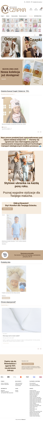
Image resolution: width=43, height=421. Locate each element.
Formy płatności (33, 383)
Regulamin (3, 390)
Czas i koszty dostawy (34, 384)
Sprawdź (3, 79)
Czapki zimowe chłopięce (34, 392)
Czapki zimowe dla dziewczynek (36, 411)
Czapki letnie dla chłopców (35, 391)
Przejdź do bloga (5, 305)
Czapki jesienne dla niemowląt (35, 399)
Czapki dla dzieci (33, 390)
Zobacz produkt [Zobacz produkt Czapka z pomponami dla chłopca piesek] (6, 297)
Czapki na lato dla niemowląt (35, 397)
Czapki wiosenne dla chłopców (35, 402)
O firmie (16, 391)
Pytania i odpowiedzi (5, 384)
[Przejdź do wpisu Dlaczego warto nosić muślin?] (21, 320)
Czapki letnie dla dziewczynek (35, 405)
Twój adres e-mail (25, 360)
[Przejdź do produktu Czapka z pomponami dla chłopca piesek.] (16, 279)
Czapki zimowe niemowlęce (35, 415)
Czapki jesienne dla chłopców (35, 400)
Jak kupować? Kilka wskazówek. (7, 392)
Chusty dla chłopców (34, 395)
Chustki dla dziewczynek (34, 414)
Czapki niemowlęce (33, 396)
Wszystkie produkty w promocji (8, 94)
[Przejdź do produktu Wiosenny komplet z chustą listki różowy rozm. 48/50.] (16, 110)
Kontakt (16, 390)
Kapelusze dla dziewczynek (35, 412)
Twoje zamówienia (18, 383)
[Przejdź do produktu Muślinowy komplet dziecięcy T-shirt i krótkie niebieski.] (16, 227)
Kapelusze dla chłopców (34, 393)
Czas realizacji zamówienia (35, 385)
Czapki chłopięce (33, 403)
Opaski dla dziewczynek (34, 413)
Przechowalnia (18, 385)
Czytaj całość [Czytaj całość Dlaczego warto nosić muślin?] (6, 343)
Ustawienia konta (18, 384)
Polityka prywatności (5, 391)
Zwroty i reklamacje (4, 383)
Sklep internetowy (20, 419)
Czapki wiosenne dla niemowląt (35, 398)
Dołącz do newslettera (28, 363)
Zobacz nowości (7, 208)
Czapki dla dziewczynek (34, 404)
